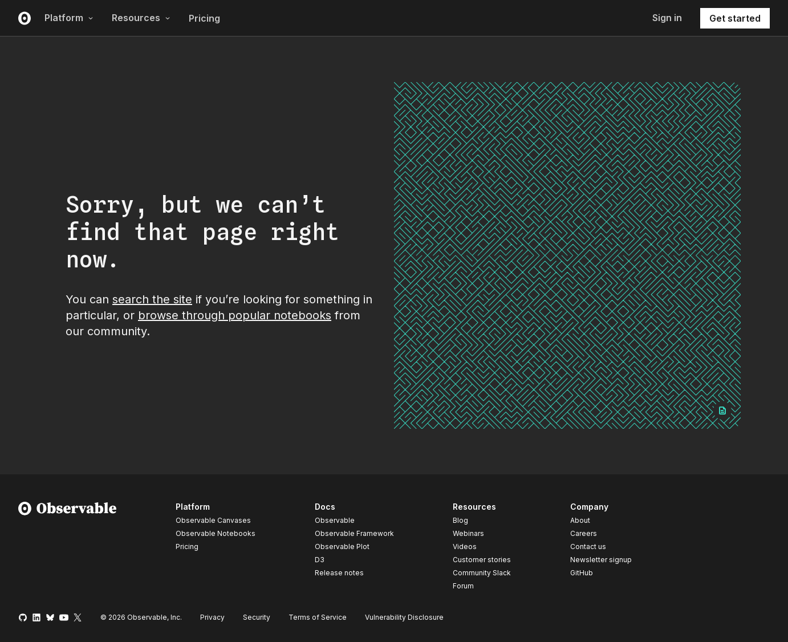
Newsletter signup (601, 560)
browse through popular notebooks (234, 315)
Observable (335, 520)
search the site (152, 299)
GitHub (581, 572)
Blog (460, 520)
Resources (141, 17)
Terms (318, 617)
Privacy (212, 617)
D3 (319, 559)
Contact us (588, 547)
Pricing (204, 18)
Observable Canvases (213, 520)
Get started (735, 18)
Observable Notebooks (215, 533)
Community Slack (482, 572)
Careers (583, 533)
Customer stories (482, 559)
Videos (465, 546)
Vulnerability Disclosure (404, 617)
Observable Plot (342, 546)
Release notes (339, 572)
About (580, 520)
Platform (69, 17)
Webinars (468, 533)
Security (256, 617)
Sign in (667, 17)
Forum (463, 586)
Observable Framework (354, 533)
